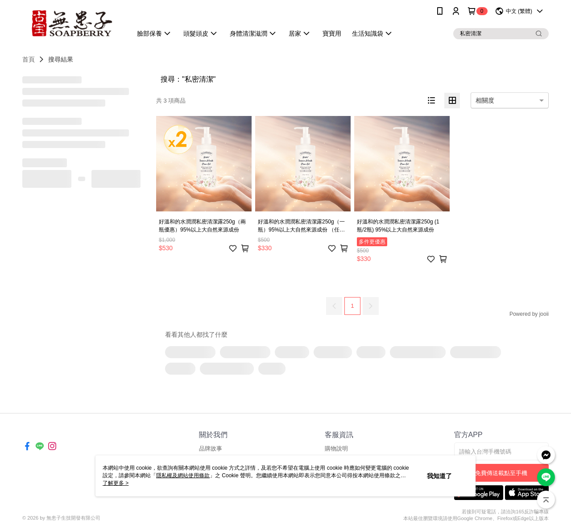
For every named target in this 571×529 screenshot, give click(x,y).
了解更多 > (115, 483)
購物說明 (336, 448)
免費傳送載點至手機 (501, 473)
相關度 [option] (485, 100)
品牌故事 (210, 448)
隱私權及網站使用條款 (183, 475)
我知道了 (439, 475)
